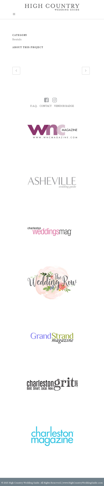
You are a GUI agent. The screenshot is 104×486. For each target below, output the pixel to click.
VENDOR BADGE (64, 106)
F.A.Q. (33, 106)
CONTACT (46, 106)
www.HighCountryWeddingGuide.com (83, 482)
